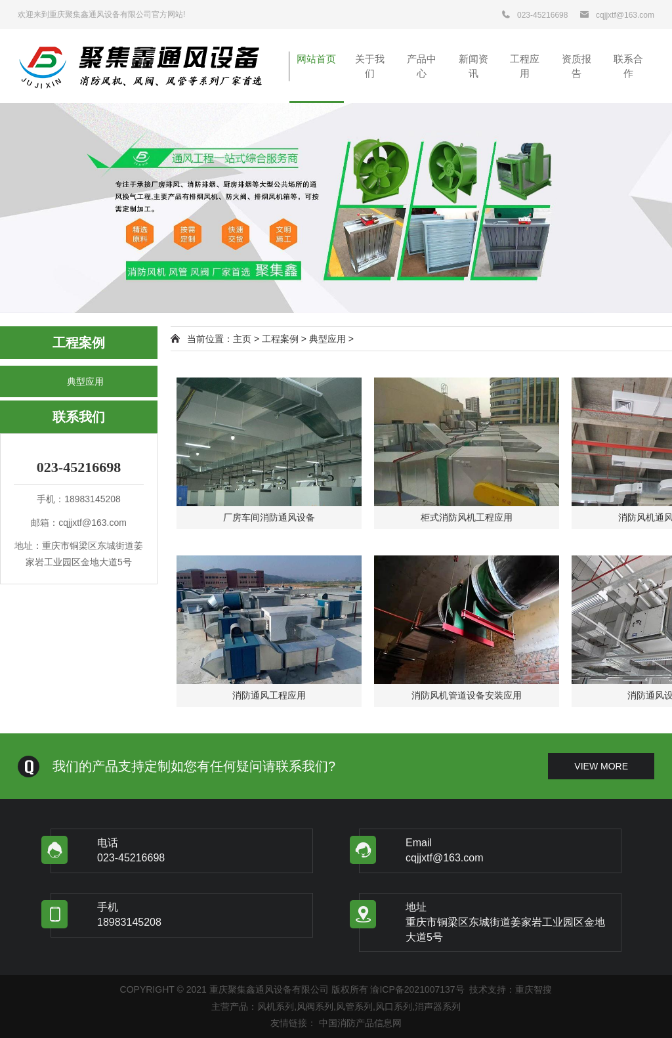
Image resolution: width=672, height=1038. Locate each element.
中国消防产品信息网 (360, 1023)
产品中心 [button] (421, 65)
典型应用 (85, 381)
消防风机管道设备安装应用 (466, 695)
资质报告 (576, 65)
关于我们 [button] (370, 65)
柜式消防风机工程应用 (467, 517)
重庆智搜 (533, 989)
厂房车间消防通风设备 (269, 517)
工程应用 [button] (524, 65)
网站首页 (316, 58)
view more (601, 766)
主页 (242, 339)
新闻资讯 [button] (473, 65)
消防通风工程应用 (269, 695)
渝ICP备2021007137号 (417, 989)
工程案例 (280, 339)
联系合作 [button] (628, 65)
